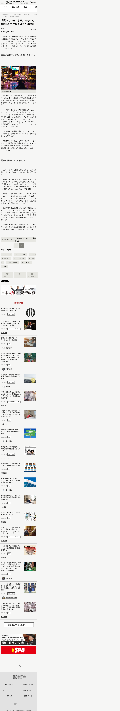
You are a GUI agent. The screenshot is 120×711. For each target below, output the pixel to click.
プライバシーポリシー (9, 690)
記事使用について (28, 684)
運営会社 (9, 696)
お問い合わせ (28, 696)
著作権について (28, 690)
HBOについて (9, 684)
